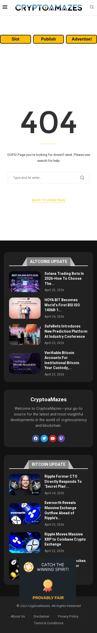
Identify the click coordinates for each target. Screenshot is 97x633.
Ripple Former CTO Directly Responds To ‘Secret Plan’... (63, 481)
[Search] (91, 8)
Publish (48, 39)
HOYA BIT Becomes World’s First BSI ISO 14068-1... (62, 305)
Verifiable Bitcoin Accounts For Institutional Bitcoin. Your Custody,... (62, 360)
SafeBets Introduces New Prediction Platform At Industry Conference (65, 331)
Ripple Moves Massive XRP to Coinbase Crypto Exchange (65, 539)
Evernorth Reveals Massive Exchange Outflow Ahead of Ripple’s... (60, 510)
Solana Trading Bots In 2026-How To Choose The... (64, 278)
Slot (15, 39)
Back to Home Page (48, 200)
